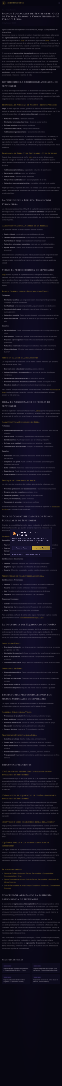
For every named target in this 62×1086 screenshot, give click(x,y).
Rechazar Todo (21, 548)
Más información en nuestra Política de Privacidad (26, 554)
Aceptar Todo (41, 548)
